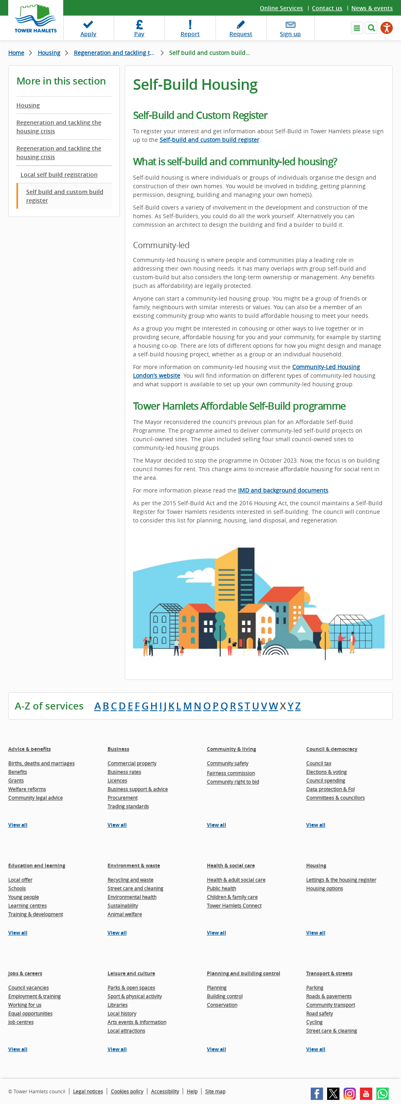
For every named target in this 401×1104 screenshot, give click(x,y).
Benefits (17, 772)
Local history (122, 1013)
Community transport (330, 1004)
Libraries (118, 1004)
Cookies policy (127, 1091)
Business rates (124, 772)
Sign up (290, 34)
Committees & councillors (335, 797)
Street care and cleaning (135, 888)
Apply (88, 34)
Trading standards (128, 806)
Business (118, 749)
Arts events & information (137, 1022)
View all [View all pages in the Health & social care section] (216, 932)
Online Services (281, 8)
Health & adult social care (236, 879)
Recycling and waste (131, 879)
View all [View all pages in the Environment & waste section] (117, 932)
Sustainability (123, 905)
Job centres (21, 1022)
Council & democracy (331, 749)
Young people (23, 897)
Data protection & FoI (330, 789)
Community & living (231, 749)
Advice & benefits (29, 749)
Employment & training (34, 996)
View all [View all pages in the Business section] (117, 824)
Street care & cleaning (331, 1030)
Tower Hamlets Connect (234, 905)
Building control (225, 996)
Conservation (222, 1004)
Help (192, 1091)
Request (240, 34)
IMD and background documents (283, 490)
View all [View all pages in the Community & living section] (216, 824)
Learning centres (27, 905)
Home (16, 53)
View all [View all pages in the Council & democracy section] (315, 824)
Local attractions (126, 1030)
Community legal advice (35, 797)
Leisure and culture (131, 973)
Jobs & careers (25, 973)
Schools (17, 888)
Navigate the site (357, 28)
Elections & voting (326, 772)
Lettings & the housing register (341, 879)
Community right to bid (233, 781)
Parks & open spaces (131, 987)
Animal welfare (125, 914)
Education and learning (36, 865)
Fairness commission (231, 773)
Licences (117, 780)
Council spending (325, 780)
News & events (372, 8)
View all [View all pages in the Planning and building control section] (216, 1049)
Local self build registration (59, 174)
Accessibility (165, 1091)
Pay (139, 34)
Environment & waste (134, 865)
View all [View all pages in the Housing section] (315, 932)
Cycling (314, 1022)
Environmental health (132, 897)
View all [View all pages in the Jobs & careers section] (17, 1049)
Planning (217, 987)
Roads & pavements (329, 996)
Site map (215, 1091)
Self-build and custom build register (209, 140)
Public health (221, 888)
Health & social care (231, 865)
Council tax (318, 763)
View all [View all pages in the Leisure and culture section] (117, 1049)
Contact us (327, 8)
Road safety (319, 1013)
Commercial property (132, 763)
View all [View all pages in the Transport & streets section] (315, 1049)
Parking (314, 987)
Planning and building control (243, 973)
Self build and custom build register (64, 196)
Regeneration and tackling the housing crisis (119, 53)
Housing (49, 53)
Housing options (324, 888)
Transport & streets (329, 973)
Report (190, 34)
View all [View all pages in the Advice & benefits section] (17, 824)
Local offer (20, 879)
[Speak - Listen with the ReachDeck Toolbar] (386, 28)
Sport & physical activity (135, 996)
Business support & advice (138, 789)
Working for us (24, 1004)
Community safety (227, 763)
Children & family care (232, 897)
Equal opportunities (30, 1013)
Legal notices (88, 1091)
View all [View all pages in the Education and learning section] (17, 932)
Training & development (35, 914)
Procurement (122, 797)
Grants (16, 780)
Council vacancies (28, 987)
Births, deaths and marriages (41, 763)
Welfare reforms (27, 789)
